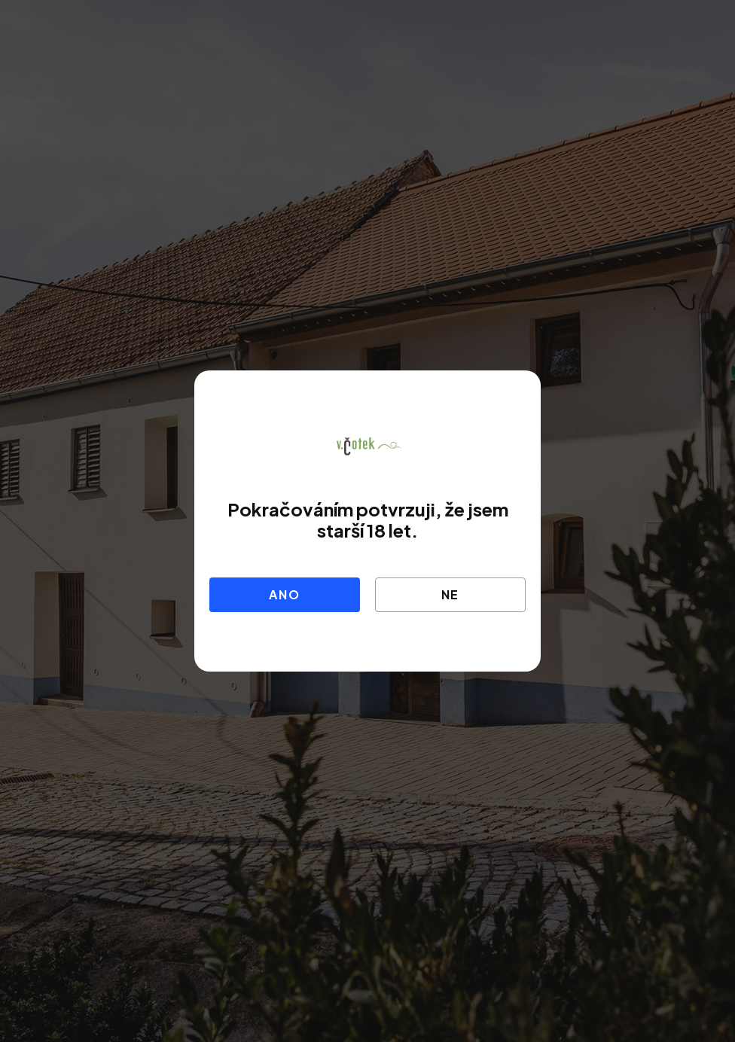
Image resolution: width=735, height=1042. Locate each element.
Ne (450, 594)
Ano (284, 594)
